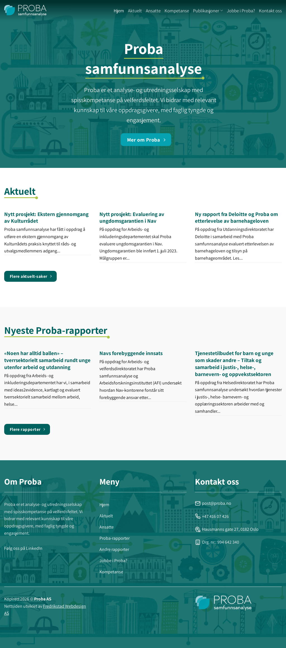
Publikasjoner (208, 11)
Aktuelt (135, 11)
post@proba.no (213, 503)
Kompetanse (177, 11)
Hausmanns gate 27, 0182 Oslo (227, 529)
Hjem (119, 11)
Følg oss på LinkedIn (23, 548)
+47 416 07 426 (212, 516)
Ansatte (153, 11)
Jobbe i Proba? (241, 11)
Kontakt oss (270, 11)
